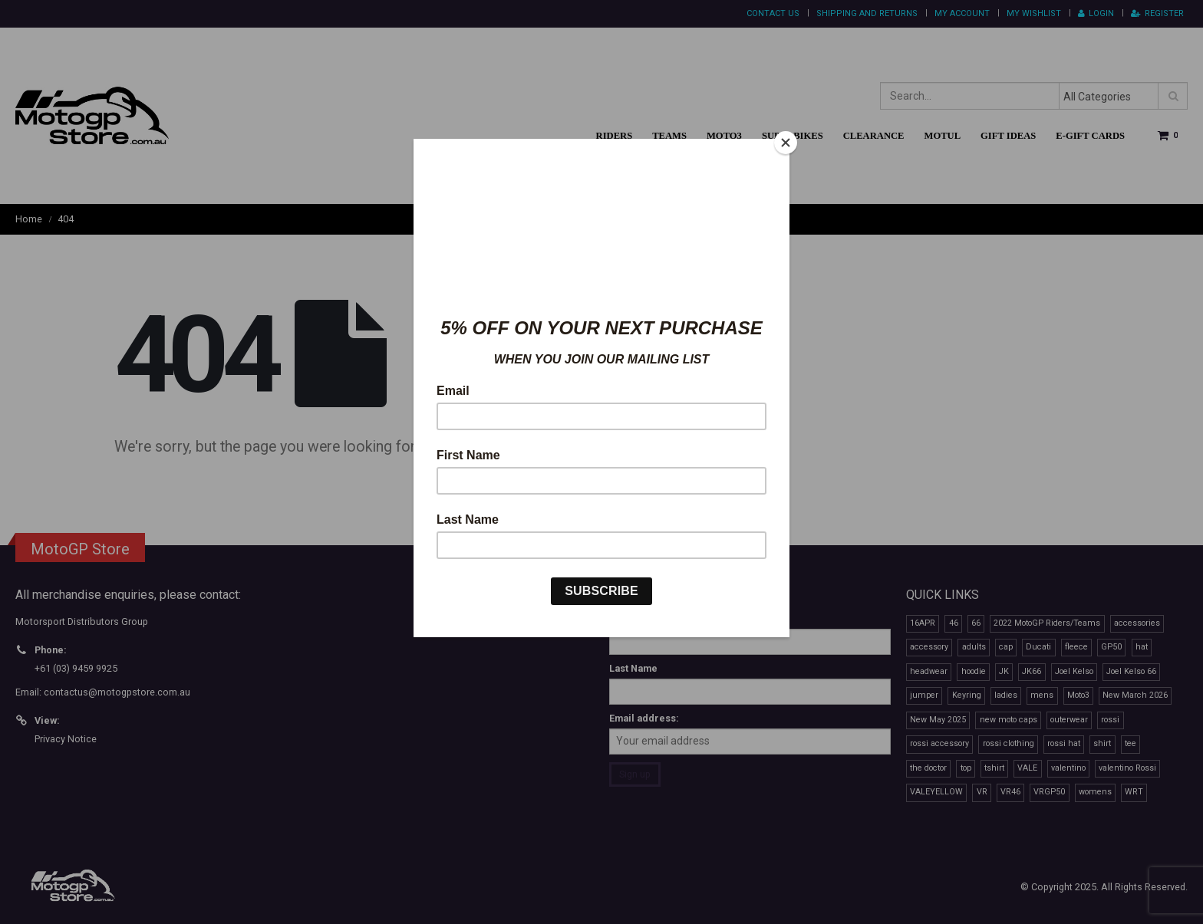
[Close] (785, 142)
